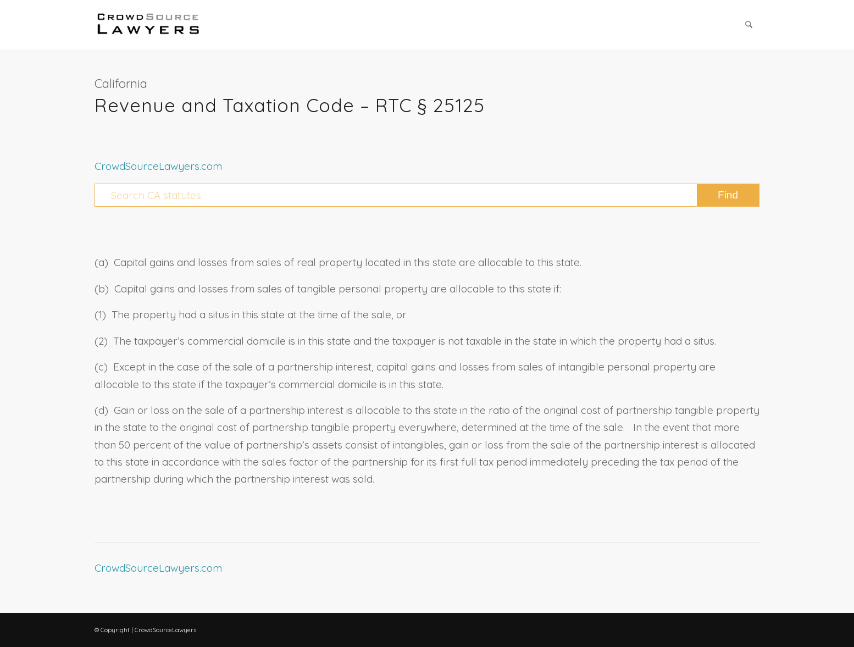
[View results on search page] (728, 195)
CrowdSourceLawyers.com (158, 166)
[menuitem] (748, 24)
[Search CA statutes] (427, 195)
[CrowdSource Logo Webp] (148, 24)
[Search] (748, 24)
